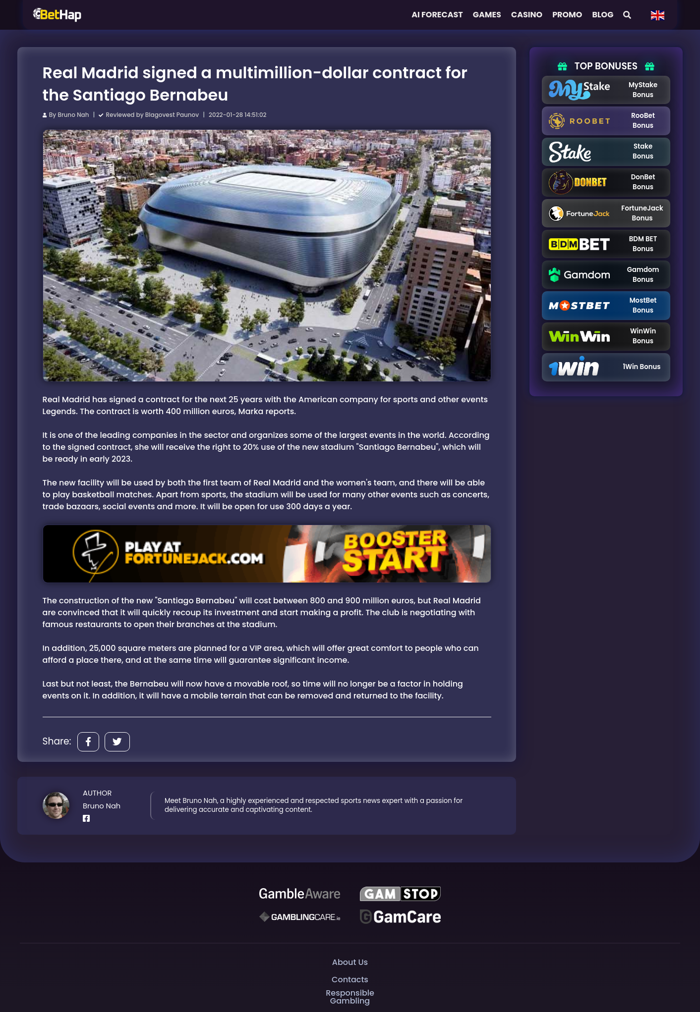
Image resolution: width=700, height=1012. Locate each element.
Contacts (350, 979)
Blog (602, 14)
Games (487, 14)
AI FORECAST (437, 14)
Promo (567, 14)
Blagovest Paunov (172, 114)
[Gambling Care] (299, 916)
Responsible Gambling (350, 997)
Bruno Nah (73, 114)
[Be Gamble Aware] (299, 894)
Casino (526, 14)
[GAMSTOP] (400, 894)
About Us (350, 961)
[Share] (88, 741)
